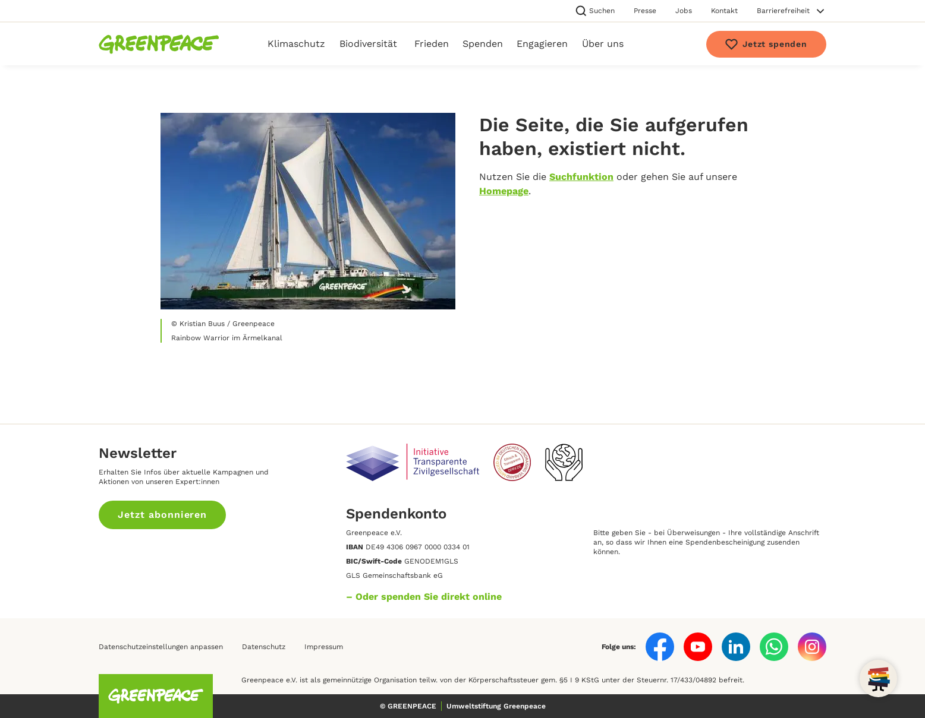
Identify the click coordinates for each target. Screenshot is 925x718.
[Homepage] (159, 44)
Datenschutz (263, 647)
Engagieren (542, 43)
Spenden (482, 43)
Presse (645, 11)
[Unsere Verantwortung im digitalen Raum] (564, 477)
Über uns (603, 43)
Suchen (595, 11)
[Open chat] (878, 678)
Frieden (431, 43)
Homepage (503, 191)
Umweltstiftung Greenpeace (496, 706)
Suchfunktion (581, 176)
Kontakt (724, 11)
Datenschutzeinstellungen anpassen (161, 647)
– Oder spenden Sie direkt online (424, 596)
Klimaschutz (296, 43)
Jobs (683, 11)
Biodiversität (368, 43)
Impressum (323, 647)
